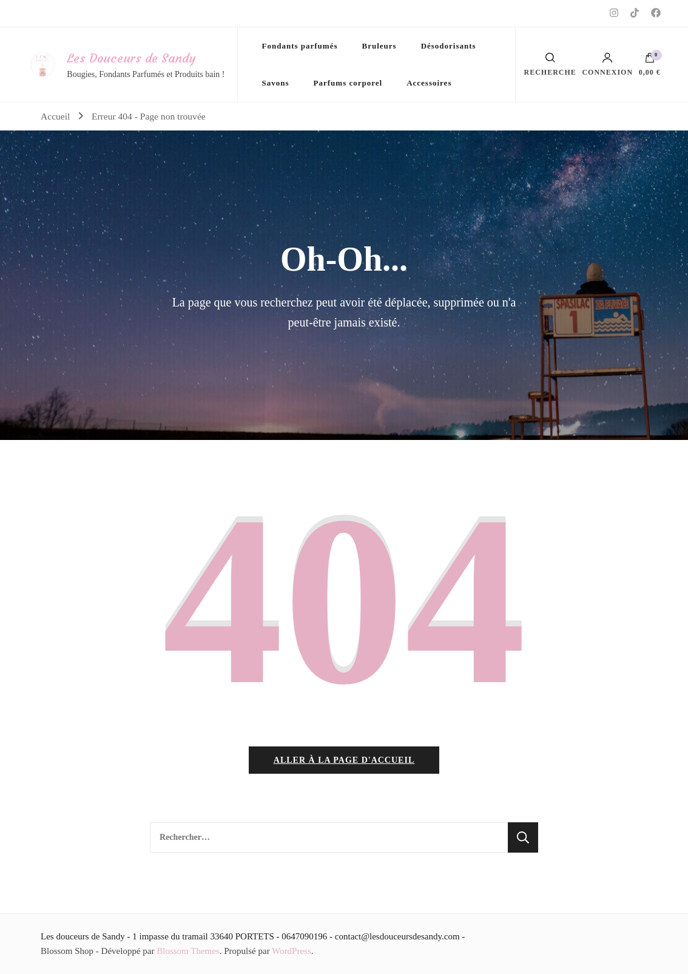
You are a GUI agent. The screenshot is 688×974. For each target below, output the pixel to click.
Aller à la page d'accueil (344, 760)
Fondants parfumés (300, 45)
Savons (275, 82)
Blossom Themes (188, 951)
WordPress (291, 951)
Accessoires (428, 82)
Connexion (607, 64)
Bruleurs (379, 45)
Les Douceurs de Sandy (131, 58)
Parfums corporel (348, 82)
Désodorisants (448, 45)
